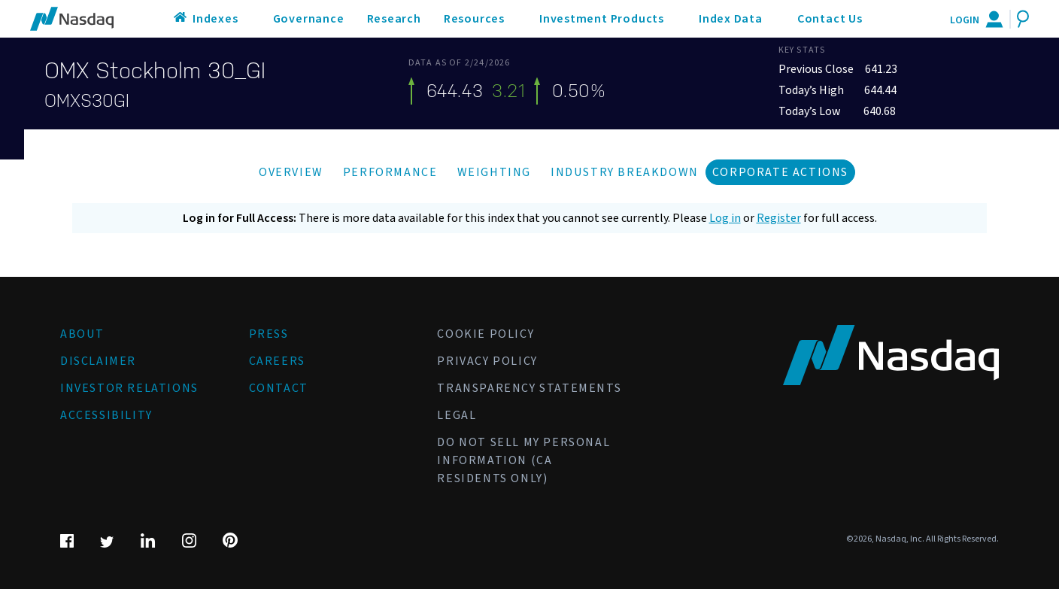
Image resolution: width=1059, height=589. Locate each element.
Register (779, 218)
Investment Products (601, 19)
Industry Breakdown (625, 172)
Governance (308, 19)
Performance (390, 172)
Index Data (731, 19)
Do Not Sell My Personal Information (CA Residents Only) (523, 460)
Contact (278, 388)
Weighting (494, 172)
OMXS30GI (86, 100)
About (82, 334)
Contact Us (830, 19)
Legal (456, 415)
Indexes (215, 19)
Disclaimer (98, 361)
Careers (277, 361)
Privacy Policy (487, 361)
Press (269, 334)
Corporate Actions (780, 172)
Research (394, 19)
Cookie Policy (485, 334)
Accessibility (106, 415)
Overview (291, 172)
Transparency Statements (529, 388)
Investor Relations (129, 388)
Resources (474, 19)
